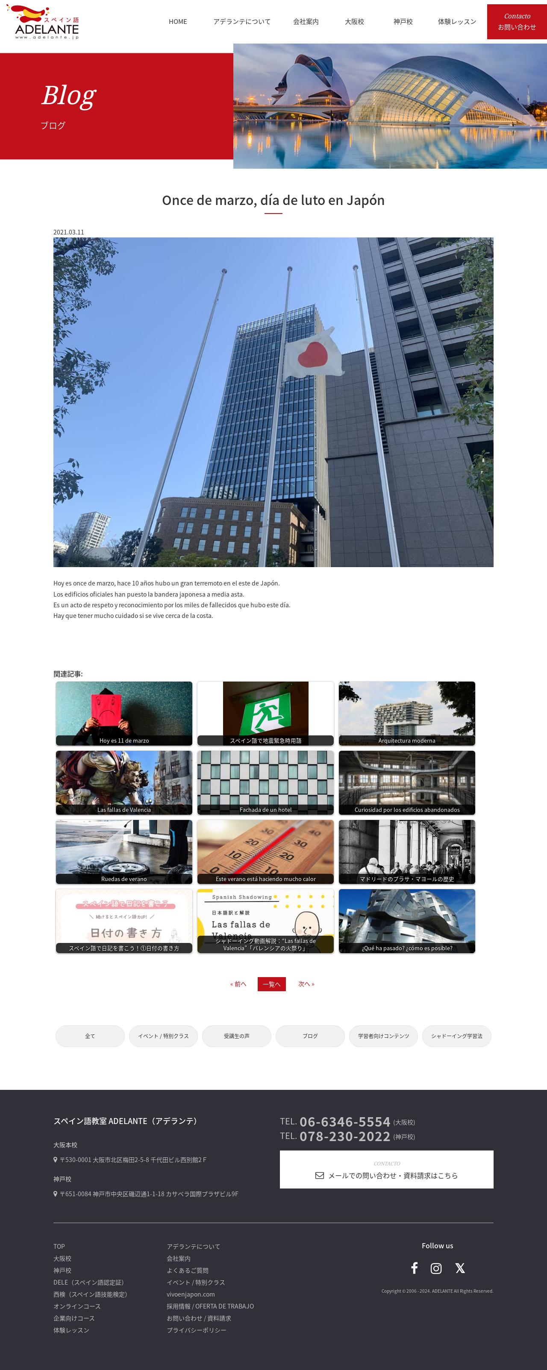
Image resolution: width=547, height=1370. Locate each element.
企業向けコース (74, 1318)
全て (90, 1036)
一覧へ (272, 984)
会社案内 (179, 1258)
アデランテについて (194, 1246)
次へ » (306, 983)
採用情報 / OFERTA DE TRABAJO (210, 1306)
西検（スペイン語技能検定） (92, 1294)
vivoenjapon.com (191, 1294)
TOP (59, 1246)
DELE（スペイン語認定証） (90, 1282)
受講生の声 (237, 1036)
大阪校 (62, 1258)
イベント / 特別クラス (163, 1036)
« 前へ (238, 983)
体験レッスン (71, 1330)
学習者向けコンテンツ (383, 1036)
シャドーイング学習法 (456, 1036)
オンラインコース (77, 1306)
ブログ (310, 1036)
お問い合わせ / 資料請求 (199, 1318)
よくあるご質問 (188, 1270)
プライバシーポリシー (196, 1330)
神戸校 (62, 1270)
